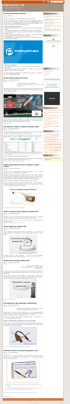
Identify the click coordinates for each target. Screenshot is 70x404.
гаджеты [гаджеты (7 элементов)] (53, 139)
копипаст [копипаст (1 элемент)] (60, 142)
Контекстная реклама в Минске (15, 13)
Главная (4, 1)
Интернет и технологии (17, 10)
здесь (34, 231)
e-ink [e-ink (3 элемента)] (52, 134)
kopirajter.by (14, 5)
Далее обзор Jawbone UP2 (10, 299)
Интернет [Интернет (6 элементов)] (54, 136)
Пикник (24, 10)
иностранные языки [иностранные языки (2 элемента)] (55, 141)
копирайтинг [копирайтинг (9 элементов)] (58, 144)
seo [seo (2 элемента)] (48, 135)
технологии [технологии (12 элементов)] (57, 150)
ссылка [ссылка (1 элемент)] (49, 150)
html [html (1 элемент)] (59, 134)
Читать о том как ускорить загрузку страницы (14, 161)
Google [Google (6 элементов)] (57, 134)
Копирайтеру (7, 10)
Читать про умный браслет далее (33, 256)
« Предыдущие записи (8, 396)
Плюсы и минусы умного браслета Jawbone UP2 (21, 211)
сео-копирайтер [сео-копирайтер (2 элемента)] (55, 147)
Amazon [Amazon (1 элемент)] (45, 134)
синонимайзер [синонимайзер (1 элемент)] (46, 148)
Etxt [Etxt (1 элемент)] (53, 134)
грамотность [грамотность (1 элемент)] (58, 139)
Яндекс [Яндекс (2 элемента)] (58, 135)
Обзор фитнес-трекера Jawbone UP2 (17, 260)
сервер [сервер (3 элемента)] (60, 147)
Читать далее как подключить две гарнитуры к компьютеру (17, 346)
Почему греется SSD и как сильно (16, 78)
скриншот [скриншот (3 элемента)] (51, 148)
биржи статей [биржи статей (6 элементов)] (50, 137)
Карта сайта (15, 1)
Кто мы (9, 1)
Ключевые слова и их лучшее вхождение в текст (21, 350)
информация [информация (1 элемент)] (46, 142)
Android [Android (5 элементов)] (49, 134)
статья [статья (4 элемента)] (51, 150)
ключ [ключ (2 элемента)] (58, 142)
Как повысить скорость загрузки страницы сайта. (21, 126)
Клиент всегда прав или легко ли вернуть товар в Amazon (21, 165)
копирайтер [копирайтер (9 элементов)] (50, 144)
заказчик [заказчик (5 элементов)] (49, 141)
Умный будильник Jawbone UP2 (15, 226)
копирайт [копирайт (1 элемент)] (45, 144)
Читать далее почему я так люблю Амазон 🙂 (14, 207)
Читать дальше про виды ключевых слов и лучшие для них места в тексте (21, 392)
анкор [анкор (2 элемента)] (45, 137)
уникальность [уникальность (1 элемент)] (46, 152)
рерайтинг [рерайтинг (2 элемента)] (50, 147)
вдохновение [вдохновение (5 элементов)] (47, 139)
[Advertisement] (53, 57)
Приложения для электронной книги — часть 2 (53, 115)
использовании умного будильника (27, 220)
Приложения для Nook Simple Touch (51, 121)
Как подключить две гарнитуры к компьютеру (20, 303)
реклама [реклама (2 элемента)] (59, 145)
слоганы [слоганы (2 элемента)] (45, 150)
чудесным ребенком (31, 314)
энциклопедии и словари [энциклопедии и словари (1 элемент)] (53, 152)
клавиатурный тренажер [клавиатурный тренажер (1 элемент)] (52, 142)
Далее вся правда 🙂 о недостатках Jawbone (14, 222)
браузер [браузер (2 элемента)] (55, 137)
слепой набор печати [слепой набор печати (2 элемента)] (57, 148)
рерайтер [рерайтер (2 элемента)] (46, 147)
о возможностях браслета (13, 220)
